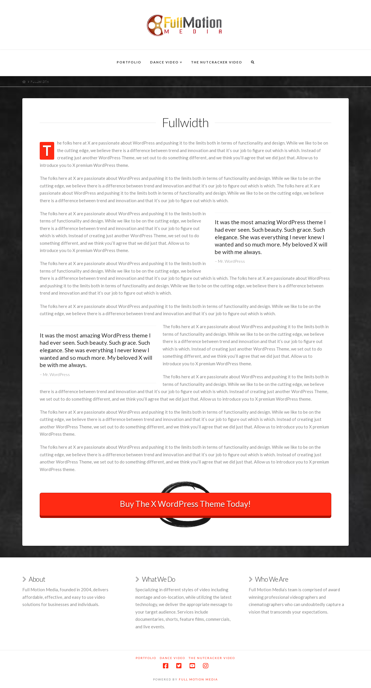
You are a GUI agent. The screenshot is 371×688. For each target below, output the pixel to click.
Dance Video (172, 658)
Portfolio (146, 658)
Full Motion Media (198, 679)
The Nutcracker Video (212, 658)
